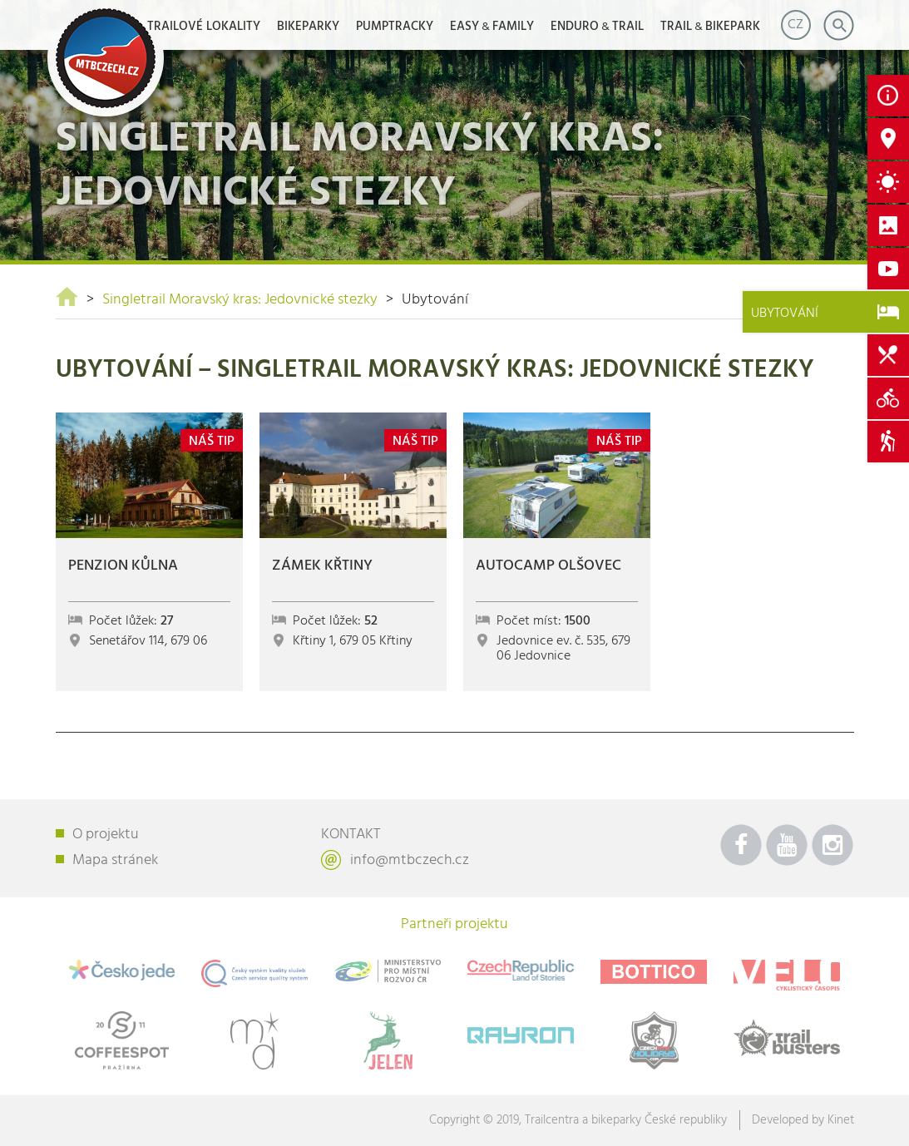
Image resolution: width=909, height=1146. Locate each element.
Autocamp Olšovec (548, 566)
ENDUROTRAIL (597, 27)
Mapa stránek (115, 860)
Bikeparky (308, 27)
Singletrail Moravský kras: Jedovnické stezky (240, 300)
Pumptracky (394, 27)
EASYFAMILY (492, 27)
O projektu (105, 834)
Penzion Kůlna (123, 566)
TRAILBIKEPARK (710, 27)
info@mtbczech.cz (409, 860)
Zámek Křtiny (322, 566)
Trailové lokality (203, 27)
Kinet (840, 1120)
